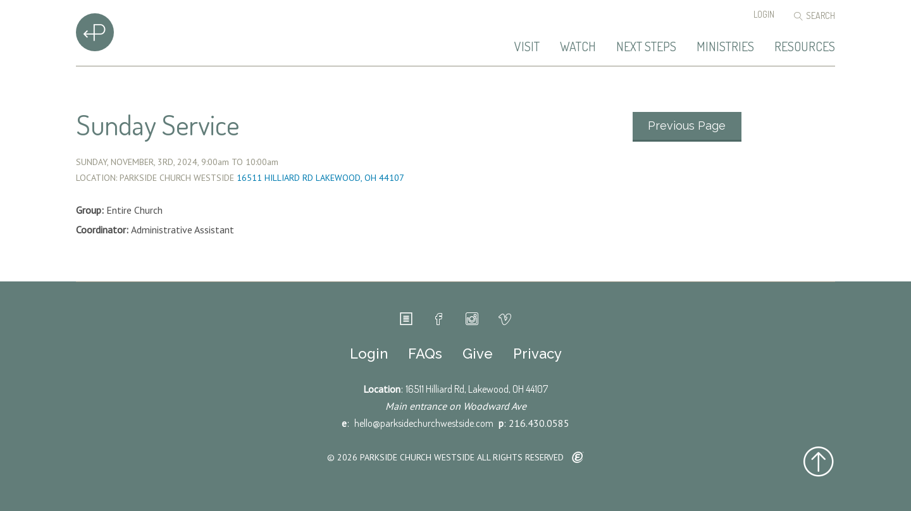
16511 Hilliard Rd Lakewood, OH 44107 (320, 177)
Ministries (725, 46)
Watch (578, 46)
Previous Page (687, 125)
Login (763, 14)
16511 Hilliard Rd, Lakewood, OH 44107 (477, 389)
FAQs (425, 353)
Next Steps (646, 46)
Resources (804, 46)
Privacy (537, 353)
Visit (527, 46)
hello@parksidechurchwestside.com (423, 423)
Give (477, 353)
